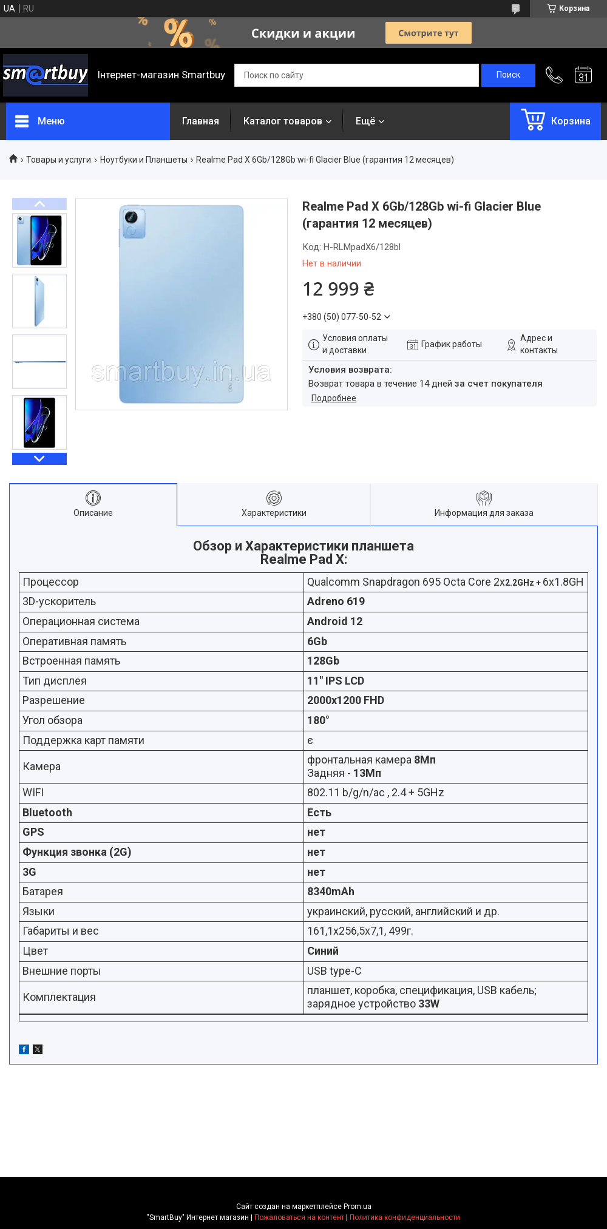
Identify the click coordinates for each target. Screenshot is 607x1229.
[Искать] (508, 75)
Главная (200, 121)
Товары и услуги (58, 159)
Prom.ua (357, 1206)
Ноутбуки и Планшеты (144, 159)
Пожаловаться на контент (299, 1217)
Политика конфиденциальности (405, 1217)
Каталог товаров (282, 121)
